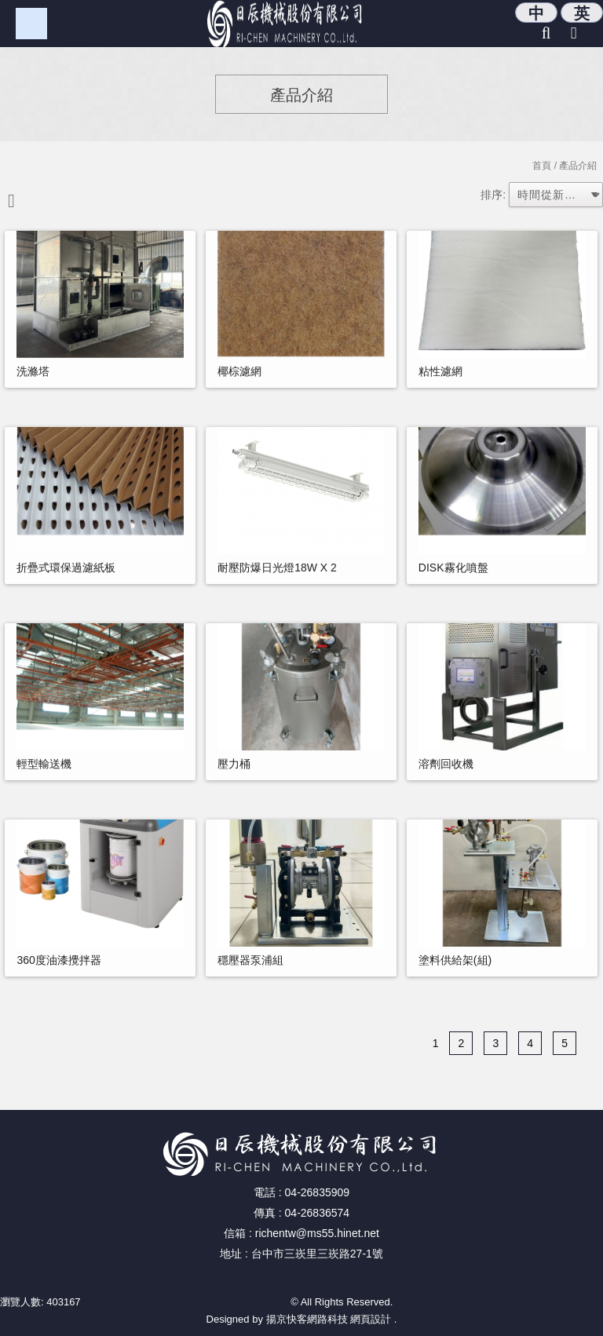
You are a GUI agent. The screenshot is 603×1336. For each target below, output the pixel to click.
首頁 (541, 165)
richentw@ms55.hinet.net (317, 1233)
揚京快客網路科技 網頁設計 (329, 1319)
